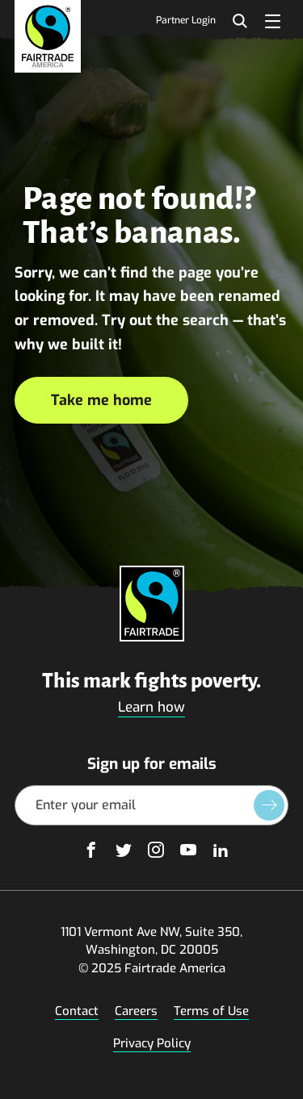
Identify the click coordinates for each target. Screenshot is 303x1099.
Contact (77, 1011)
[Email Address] (151, 805)
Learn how (151, 707)
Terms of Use (211, 1011)
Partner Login (186, 21)
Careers (136, 1011)
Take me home (101, 400)
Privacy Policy (152, 1043)
